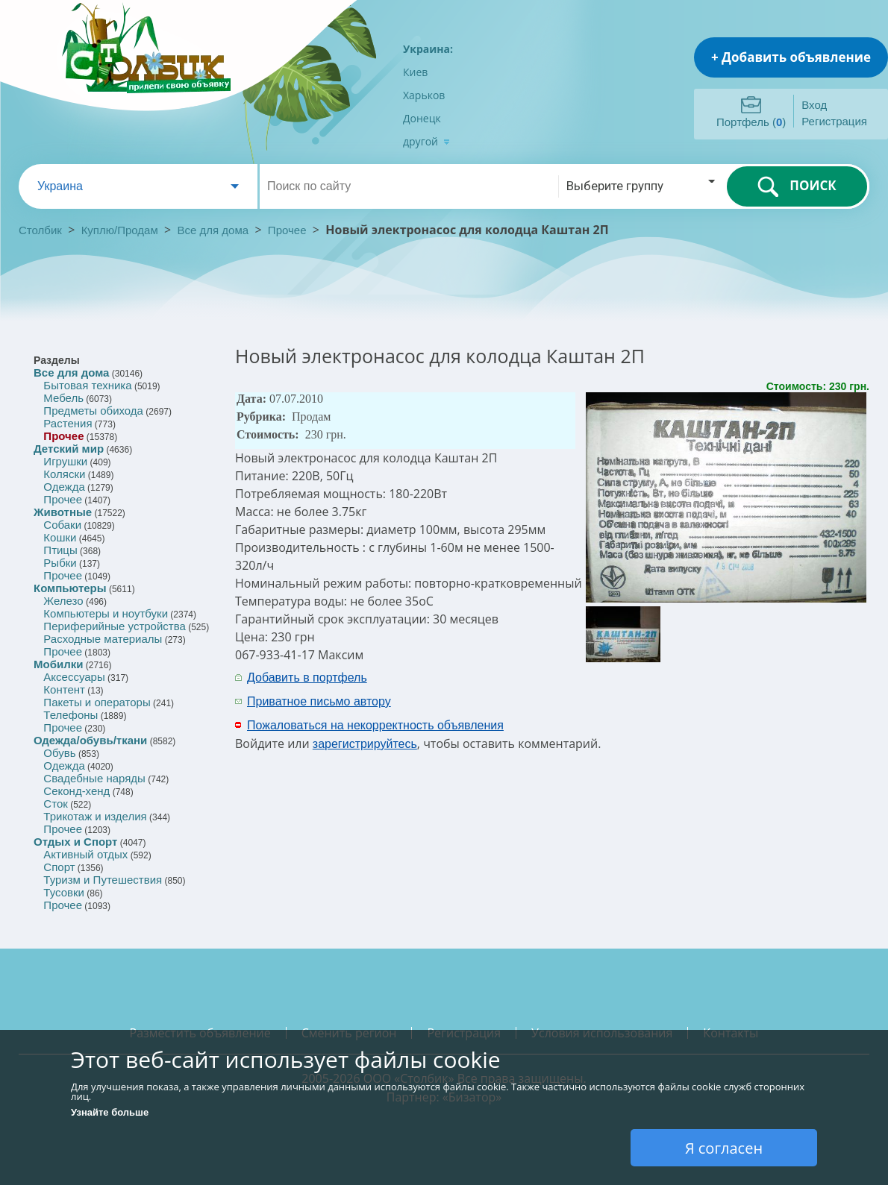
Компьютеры (70, 588)
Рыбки (59, 562)
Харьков (424, 95)
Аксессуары (73, 676)
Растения (67, 423)
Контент (64, 689)
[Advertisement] (673, 688)
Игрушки (65, 461)
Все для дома (213, 230)
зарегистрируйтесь (365, 744)
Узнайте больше (109, 1112)
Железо (63, 600)
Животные (63, 512)
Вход (814, 104)
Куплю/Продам (121, 230)
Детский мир (69, 448)
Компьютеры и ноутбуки (105, 613)
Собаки (62, 524)
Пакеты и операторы (96, 702)
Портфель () (751, 122)
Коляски (64, 474)
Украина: (428, 49)
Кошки (59, 537)
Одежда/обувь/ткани (90, 740)
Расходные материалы (102, 638)
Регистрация (834, 121)
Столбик (40, 230)
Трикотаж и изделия (94, 816)
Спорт (59, 867)
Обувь (59, 752)
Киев (415, 72)
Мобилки (58, 664)
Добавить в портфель (307, 677)
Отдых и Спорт (75, 841)
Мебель (63, 398)
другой (426, 141)
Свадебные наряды (94, 778)
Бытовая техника (87, 385)
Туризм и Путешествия (102, 879)
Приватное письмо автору (319, 701)
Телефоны (70, 714)
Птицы (60, 550)
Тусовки (63, 892)
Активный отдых (85, 854)
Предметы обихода (93, 410)
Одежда (63, 486)
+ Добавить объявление (791, 57)
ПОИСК (796, 186)
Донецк (422, 118)
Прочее (287, 230)
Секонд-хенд (76, 791)
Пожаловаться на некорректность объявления (375, 725)
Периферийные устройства (114, 626)
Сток (55, 803)
